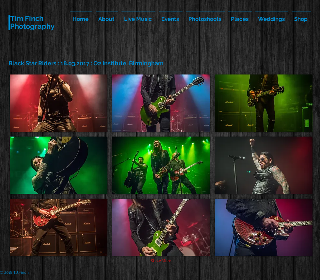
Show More (161, 260)
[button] (58, 103)
